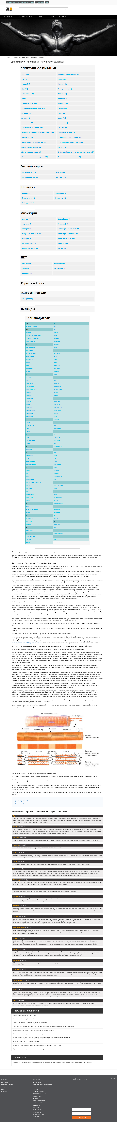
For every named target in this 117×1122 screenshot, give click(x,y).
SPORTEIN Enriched (39, 1094)
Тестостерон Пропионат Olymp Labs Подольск (26, 643)
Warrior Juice (37, 1116)
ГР (36, 2)
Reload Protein (37, 1096)
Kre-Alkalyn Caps (38, 1114)
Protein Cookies (38, 1110)
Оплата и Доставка (25, 16)
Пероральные (25, 2)
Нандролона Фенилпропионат (42, 1084)
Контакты (63, 16)
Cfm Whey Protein (38, 1091)
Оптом (51, 16)
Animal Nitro (37, 1082)
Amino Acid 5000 (38, 1103)
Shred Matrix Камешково (22, 804)
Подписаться (82, 1117)
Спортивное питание (12, 2)
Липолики (41, 2)
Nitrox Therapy (37, 1112)
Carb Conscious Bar (39, 1100)
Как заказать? (8, 16)
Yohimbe (35, 1089)
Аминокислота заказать (40, 1087)
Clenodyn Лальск (20, 802)
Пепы (46, 2)
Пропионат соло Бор (21, 800)
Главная (4, 1079)
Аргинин (35, 1098)
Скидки (41, 16)
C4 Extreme (36, 1105)
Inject (32, 2)
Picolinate (36, 1107)
